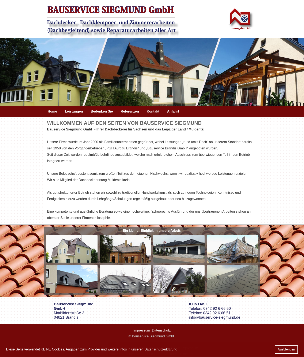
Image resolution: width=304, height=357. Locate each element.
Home (52, 111)
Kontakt (153, 111)
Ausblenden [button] (286, 349)
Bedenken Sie (102, 111)
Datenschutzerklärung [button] (160, 349)
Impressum (141, 330)
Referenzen (130, 111)
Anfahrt (173, 111)
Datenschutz (161, 330)
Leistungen (74, 111)
